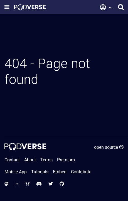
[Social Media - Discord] (39, 184)
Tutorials (39, 171)
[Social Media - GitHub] (62, 184)
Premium (66, 159)
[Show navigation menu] (7, 7)
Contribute (81, 171)
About (30, 159)
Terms (46, 159)
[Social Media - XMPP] (27, 184)
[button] (106, 7)
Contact (12, 159)
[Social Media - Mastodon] (6, 184)
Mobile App (15, 171)
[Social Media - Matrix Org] (17, 184)
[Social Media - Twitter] (50, 184)
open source (109, 147)
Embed (60, 171)
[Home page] (30, 7)
